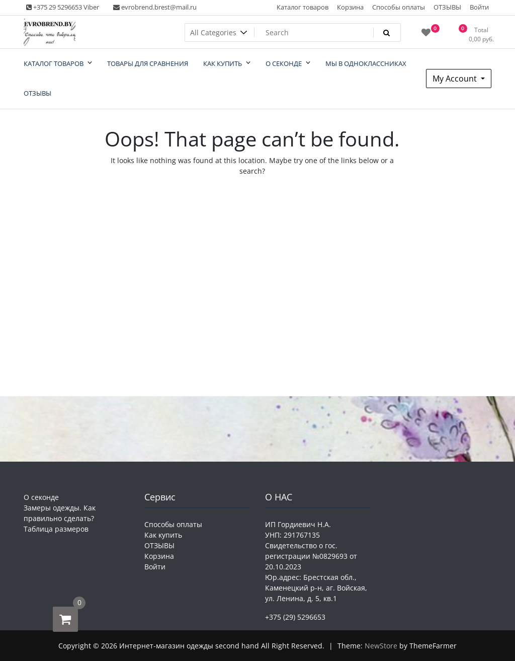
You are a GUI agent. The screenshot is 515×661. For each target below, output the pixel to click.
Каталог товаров (302, 7)
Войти (479, 7)
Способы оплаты (398, 7)
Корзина (350, 7)
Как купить (163, 535)
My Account (456, 78)
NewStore (381, 645)
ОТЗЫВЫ (447, 7)
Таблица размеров (56, 529)
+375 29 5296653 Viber (62, 7)
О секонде (41, 497)
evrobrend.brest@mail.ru (155, 7)
